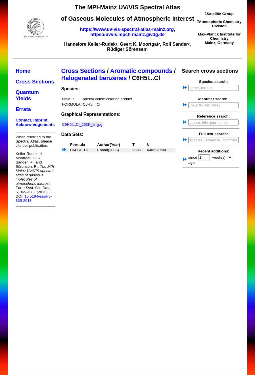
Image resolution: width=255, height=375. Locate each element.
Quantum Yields (27, 95)
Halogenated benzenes (94, 78)
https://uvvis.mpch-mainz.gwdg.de (127, 34)
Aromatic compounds (141, 71)
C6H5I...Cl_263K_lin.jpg (82, 124)
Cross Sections (35, 82)
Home (23, 71)
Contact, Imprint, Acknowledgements (35, 122)
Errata (23, 109)
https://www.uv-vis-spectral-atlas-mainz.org (127, 29)
